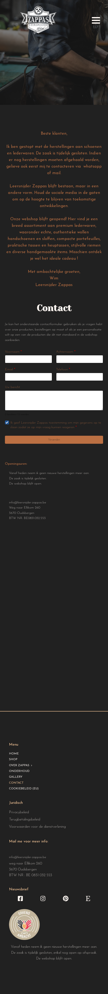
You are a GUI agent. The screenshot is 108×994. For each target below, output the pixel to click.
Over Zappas (19, 765)
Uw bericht (12, 387)
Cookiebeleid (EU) (24, 788)
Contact (16, 782)
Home (14, 753)
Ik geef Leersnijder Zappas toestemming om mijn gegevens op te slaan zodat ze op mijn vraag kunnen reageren (55, 425)
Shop (13, 759)
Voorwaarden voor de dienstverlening (37, 827)
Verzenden (54, 439)
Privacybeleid (19, 812)
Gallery (15, 777)
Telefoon (63, 369)
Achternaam (65, 351)
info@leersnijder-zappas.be (27, 502)
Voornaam (13, 351)
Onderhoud (19, 771)
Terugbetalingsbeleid (24, 819)
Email (10, 369)
